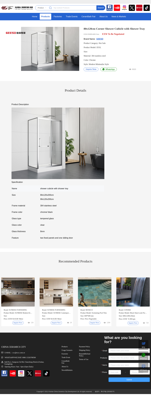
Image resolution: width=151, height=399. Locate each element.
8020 (132, 69)
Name (104, 365)
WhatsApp (108, 69)
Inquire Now (91, 69)
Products (103, 358)
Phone (104, 372)
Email (105, 351)
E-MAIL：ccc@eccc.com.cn (13, 353)
